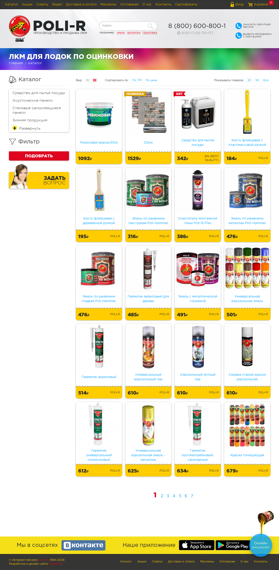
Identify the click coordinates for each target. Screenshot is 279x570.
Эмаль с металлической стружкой (197, 299)
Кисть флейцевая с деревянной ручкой (99, 221)
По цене (151, 80)
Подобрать (39, 155)
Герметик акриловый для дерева (148, 299)
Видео (57, 4)
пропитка (133, 32)
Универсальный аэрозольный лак (148, 377)
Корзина (261, 4)
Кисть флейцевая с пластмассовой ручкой (247, 142)
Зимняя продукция (29, 120)
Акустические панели (32, 100)
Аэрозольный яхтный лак (197, 377)
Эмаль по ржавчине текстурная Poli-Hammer (148, 221)
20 (249, 80)
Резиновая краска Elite (99, 142)
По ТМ (137, 80)
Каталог (11, 4)
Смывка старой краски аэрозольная (247, 377)
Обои (148, 142)
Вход (239, 4)
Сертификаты (186, 4)
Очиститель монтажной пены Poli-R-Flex (197, 221)
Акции (27, 4)
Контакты (163, 4)
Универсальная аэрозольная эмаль (247, 299)
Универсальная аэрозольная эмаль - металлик (148, 455)
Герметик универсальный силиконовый (99, 455)
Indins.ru (56, 564)
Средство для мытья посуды (38, 93)
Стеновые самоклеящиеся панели (36, 110)
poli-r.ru (44, 560)
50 (257, 80)
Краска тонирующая (247, 455)
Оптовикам (129, 4)
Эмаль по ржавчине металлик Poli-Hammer (247, 221)
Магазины (108, 4)
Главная (16, 63)
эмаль (121, 32)
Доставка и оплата (81, 4)
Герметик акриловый (99, 377)
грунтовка (150, 32)
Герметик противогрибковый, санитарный (198, 455)
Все (265, 80)
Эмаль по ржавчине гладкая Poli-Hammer (99, 299)
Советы (42, 4)
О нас (147, 4)
